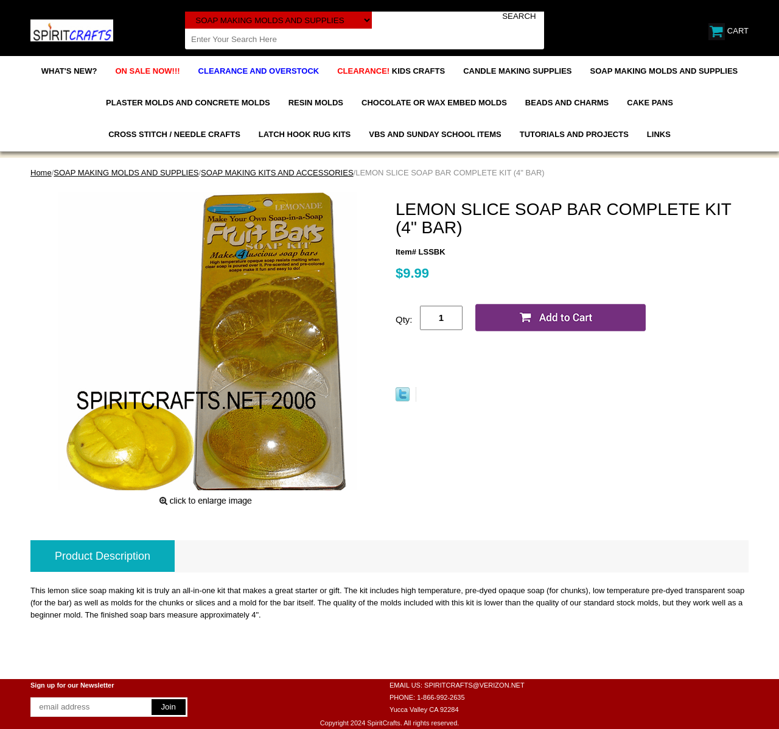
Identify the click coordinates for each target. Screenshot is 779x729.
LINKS (659, 134)
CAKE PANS (650, 102)
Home (41, 172)
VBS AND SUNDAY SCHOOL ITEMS (435, 134)
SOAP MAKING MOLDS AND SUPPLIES (664, 71)
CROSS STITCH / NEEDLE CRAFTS (174, 134)
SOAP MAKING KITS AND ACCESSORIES (277, 172)
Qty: (404, 319)
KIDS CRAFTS (391, 71)
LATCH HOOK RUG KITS (305, 134)
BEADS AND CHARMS (567, 102)
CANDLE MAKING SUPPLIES (517, 71)
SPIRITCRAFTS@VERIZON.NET (474, 685)
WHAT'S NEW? (69, 71)
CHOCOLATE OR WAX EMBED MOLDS (434, 102)
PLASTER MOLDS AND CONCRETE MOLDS (188, 102)
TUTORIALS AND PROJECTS (574, 134)
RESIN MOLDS (315, 102)
